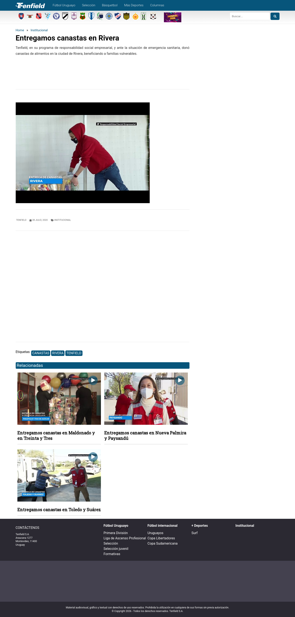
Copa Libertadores (161, 538)
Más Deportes (133, 5)
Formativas (112, 554)
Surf (195, 533)
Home (20, 30)
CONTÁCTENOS (27, 527)
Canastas (40, 353)
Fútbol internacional (163, 526)
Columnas (157, 5)
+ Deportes (200, 526)
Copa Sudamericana (163, 543)
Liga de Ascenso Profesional (125, 538)
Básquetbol (109, 5)
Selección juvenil (116, 549)
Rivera (57, 353)
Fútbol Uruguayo (64, 5)
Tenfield (73, 353)
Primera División (116, 533)
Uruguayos (156, 533)
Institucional (39, 30)
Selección (88, 5)
